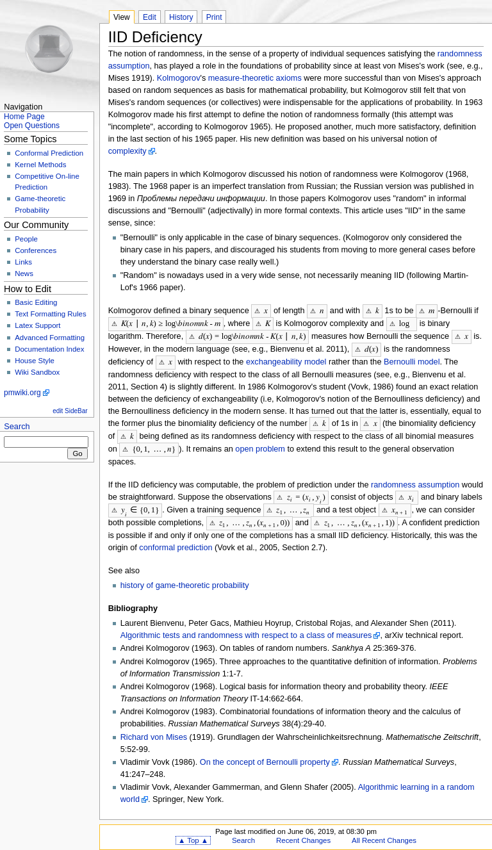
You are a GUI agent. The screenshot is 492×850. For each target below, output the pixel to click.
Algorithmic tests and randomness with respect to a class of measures (246, 628)
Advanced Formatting (50, 337)
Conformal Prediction (49, 153)
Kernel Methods (40, 164)
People (26, 239)
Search (16, 426)
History (181, 17)
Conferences (35, 250)
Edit (149, 17)
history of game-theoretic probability (184, 578)
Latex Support (37, 325)
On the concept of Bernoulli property (265, 755)
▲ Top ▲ (193, 833)
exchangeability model (286, 359)
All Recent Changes (384, 833)
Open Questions (32, 125)
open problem (260, 444)
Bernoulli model (411, 359)
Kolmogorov (179, 78)
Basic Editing (36, 302)
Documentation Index (49, 349)
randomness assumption (415, 479)
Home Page (24, 116)
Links (23, 262)
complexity (127, 151)
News (24, 273)
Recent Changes (303, 833)
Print (214, 17)
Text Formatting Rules (50, 314)
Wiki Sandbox (37, 372)
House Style (34, 360)
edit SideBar (70, 410)
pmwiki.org (22, 392)
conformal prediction (175, 540)
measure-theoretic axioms (255, 78)
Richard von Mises (153, 730)
